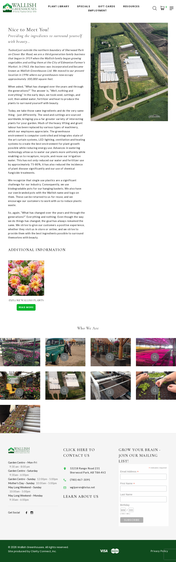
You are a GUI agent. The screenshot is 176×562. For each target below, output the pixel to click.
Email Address (135, 471)
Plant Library (58, 6)
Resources (131, 6)
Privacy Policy (159, 551)
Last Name (132, 494)
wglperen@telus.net (86, 487)
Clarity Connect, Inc (43, 551)
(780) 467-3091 (84, 479)
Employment (97, 10)
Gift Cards (106, 6)
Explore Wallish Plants (26, 300)
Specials (83, 6)
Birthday (130, 505)
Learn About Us (85, 496)
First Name (133, 483)
